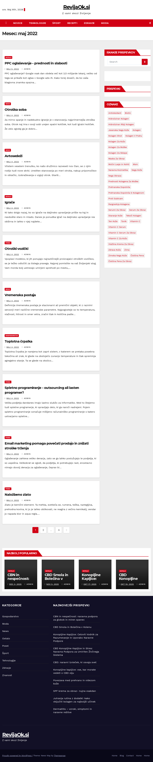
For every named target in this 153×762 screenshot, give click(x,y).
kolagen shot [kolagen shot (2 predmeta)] (115, 136)
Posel (8, 243)
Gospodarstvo (12, 335)
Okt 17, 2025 (90, 584)
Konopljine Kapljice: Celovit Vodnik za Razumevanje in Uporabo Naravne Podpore (75, 637)
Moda (105, 23)
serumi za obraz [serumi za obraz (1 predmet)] (117, 210)
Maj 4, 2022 (12, 115)
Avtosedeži (13, 156)
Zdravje (89, 23)
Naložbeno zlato (18, 495)
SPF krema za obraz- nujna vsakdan (74, 691)
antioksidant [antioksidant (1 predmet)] (114, 113)
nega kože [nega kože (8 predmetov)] (137, 170)
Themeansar (59, 755)
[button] (150, 23)
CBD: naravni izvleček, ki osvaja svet (74, 662)
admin (26, 69)
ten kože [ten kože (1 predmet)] (113, 221)
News (8, 104)
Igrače (9, 202)
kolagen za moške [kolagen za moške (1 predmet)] (117, 147)
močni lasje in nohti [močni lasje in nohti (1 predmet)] (118, 164)
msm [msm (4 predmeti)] (135, 164)
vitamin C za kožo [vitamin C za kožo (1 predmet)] (117, 238)
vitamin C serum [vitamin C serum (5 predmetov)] (117, 227)
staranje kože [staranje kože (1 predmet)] (115, 215)
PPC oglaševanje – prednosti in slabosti (36, 63)
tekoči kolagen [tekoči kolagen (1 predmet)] (133, 215)
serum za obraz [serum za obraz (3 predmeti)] (137, 210)
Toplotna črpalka (18, 341)
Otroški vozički (16, 249)
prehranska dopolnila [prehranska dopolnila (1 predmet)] (119, 187)
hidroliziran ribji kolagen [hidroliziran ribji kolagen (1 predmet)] (121, 124)
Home (114, 755)
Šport (56, 23)
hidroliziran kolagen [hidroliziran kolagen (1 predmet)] (118, 118)
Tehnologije (37, 23)
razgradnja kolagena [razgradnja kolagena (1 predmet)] (118, 204)
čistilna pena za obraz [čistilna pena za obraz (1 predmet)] (119, 261)
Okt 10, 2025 (127, 584)
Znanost (7, 675)
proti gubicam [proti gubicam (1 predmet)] (115, 198)
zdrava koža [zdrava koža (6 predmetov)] (114, 250)
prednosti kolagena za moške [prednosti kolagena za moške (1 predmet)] (123, 181)
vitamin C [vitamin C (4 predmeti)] (135, 221)
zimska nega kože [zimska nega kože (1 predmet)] (117, 255)
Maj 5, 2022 (12, 69)
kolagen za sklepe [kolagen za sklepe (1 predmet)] (117, 153)
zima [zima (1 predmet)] (126, 250)
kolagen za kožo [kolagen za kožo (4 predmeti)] (116, 141)
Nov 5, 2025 (52, 584)
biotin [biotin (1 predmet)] (128, 113)
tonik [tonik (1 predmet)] (124, 221)
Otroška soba (15, 110)
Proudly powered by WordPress (17, 755)
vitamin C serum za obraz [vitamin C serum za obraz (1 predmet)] (122, 232)
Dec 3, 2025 (15, 584)
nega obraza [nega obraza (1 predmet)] (114, 175)
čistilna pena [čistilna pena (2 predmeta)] (137, 255)
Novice (17, 23)
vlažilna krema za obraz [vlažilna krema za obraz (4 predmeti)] (121, 244)
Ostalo (8, 57)
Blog (122, 755)
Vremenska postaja (20, 295)
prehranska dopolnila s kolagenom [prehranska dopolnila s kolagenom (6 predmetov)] (126, 193)
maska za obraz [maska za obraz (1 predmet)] (116, 158)
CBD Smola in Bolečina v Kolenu (56, 579)
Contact (130, 755)
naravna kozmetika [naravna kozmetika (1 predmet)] (118, 170)
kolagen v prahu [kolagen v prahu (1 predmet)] (134, 136)
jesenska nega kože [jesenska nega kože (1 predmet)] (118, 130)
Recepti (72, 23)
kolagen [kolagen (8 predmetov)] (137, 130)
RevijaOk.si (76, 7)
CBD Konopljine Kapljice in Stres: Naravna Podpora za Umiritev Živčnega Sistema (76, 651)
